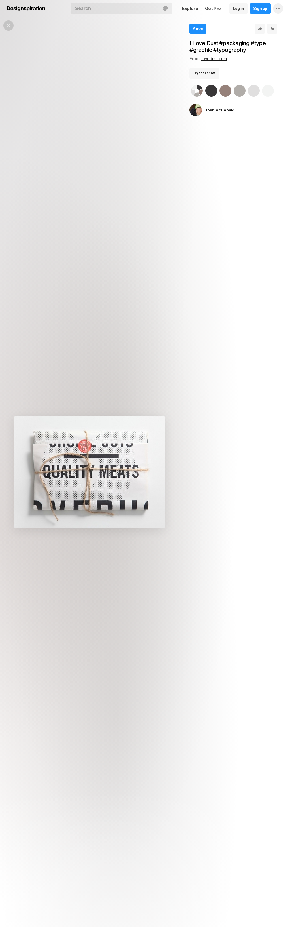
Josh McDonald (219, 110)
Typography (204, 73)
